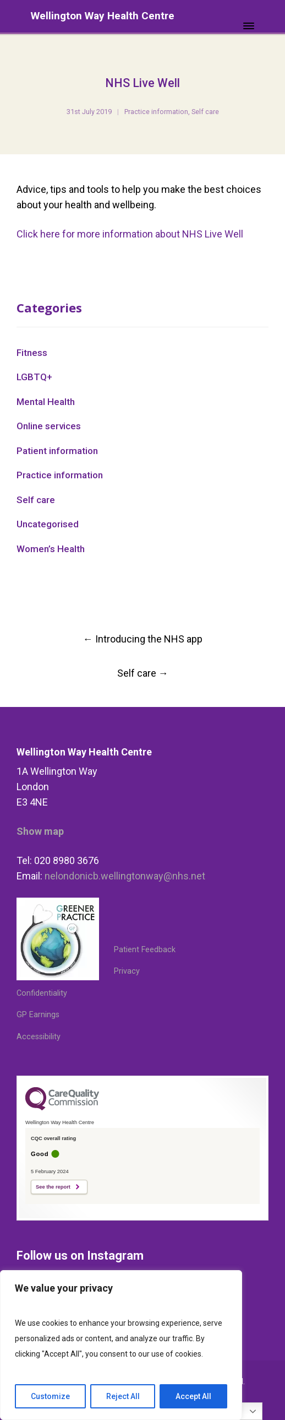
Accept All (193, 1396)
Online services (49, 425)
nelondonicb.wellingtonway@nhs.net (125, 876)
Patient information (57, 450)
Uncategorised (48, 524)
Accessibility (39, 1036)
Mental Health (46, 401)
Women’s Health (51, 548)
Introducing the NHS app (142, 639)
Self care (205, 111)
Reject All (123, 1396)
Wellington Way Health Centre (102, 15)
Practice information (156, 111)
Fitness (32, 352)
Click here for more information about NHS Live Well (130, 234)
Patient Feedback (145, 949)
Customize (50, 1396)
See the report (53, 1187)
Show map (40, 831)
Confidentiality (42, 993)
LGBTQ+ (34, 376)
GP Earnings (38, 1014)
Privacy (127, 971)
